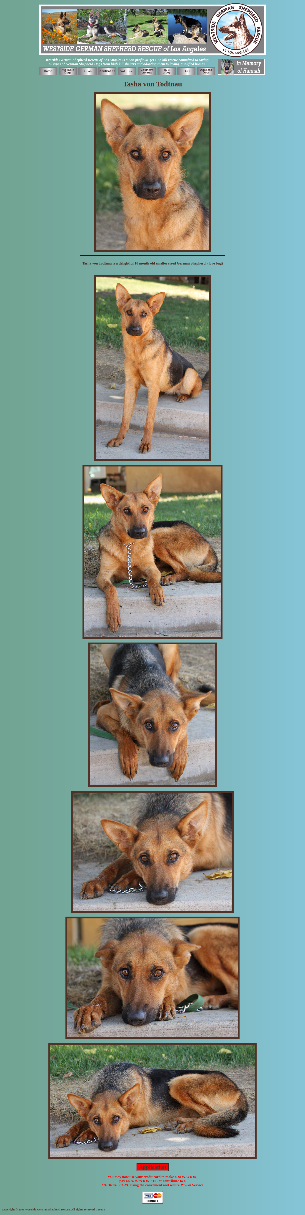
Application (152, 1167)
